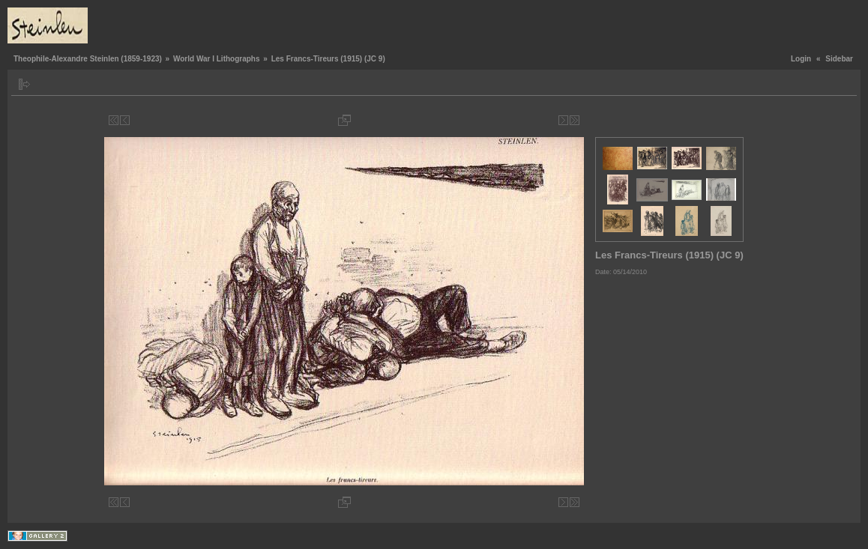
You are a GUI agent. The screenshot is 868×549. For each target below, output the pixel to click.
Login (801, 59)
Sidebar (839, 59)
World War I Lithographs (216, 59)
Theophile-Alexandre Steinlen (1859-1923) (87, 59)
